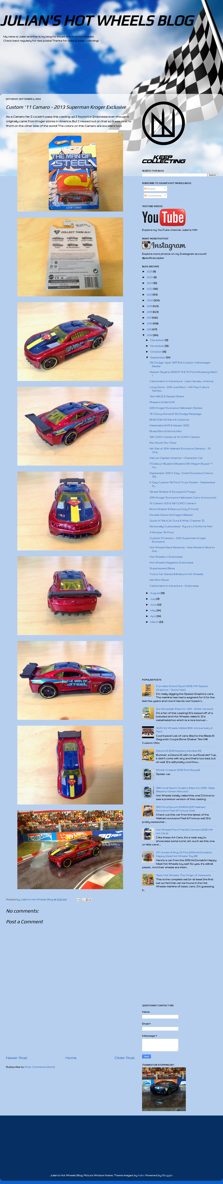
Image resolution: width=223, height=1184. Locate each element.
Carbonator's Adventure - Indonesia (174, 585)
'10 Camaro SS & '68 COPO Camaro (172, 503)
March (154, 622)
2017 (149, 317)
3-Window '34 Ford (161, 532)
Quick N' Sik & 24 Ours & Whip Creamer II (176, 520)
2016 (150, 323)
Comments (152, 195)
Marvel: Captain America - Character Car (176, 458)
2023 (150, 283)
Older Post (124, 1058)
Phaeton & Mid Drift (162, 402)
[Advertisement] (102, 71)
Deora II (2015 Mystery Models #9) (178, 750)
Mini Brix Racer (159, 579)
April (153, 616)
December (157, 340)
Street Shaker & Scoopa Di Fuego (172, 491)
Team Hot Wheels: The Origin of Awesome (183, 875)
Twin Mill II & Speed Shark (166, 396)
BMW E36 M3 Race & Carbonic (169, 419)
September (158, 357)
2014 (150, 335)
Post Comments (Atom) (40, 1067)
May (153, 610)
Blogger (167, 1175)
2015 (149, 329)
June (153, 604)
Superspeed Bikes (162, 568)
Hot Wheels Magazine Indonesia (171, 562)
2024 (150, 277)
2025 (150, 271)
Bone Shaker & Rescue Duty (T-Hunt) (173, 509)
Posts (149, 188)
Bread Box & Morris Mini (165, 431)
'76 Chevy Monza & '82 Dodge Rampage (175, 413)
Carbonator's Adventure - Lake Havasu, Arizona (181, 381)
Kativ (141, 1175)
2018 (150, 312)
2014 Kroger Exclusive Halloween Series (175, 408)
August (155, 593)
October (156, 351)
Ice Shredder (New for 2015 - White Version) (184, 708)
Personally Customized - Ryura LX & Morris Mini (180, 526)
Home (70, 1058)
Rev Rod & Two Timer (162, 442)
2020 (150, 300)
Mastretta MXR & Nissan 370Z (169, 425)
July (153, 598)
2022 (150, 288)
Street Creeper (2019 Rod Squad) (178, 770)
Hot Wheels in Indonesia (165, 556)
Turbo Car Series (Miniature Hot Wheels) (176, 574)
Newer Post (16, 1058)
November (157, 346)
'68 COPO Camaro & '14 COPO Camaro (174, 437)
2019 (150, 306)
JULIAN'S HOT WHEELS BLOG (96, 20)
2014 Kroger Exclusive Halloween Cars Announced (182, 497)
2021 (150, 294)
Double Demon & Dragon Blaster (171, 514)
